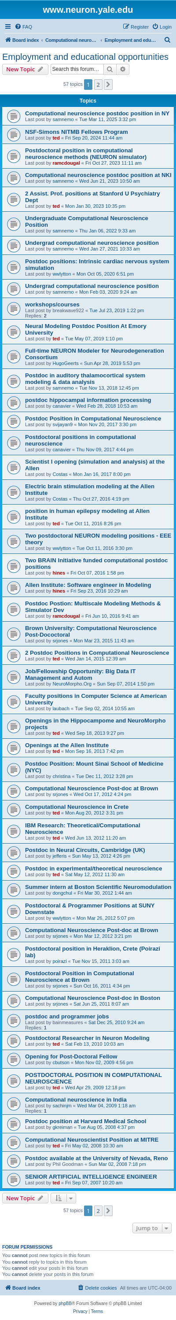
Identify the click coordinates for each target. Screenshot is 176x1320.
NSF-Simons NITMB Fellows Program (76, 132)
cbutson (61, 1062)
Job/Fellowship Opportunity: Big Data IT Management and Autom (80, 674)
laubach (61, 708)
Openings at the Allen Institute (67, 745)
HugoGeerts (65, 363)
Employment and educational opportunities (85, 57)
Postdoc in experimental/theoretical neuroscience (93, 868)
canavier (61, 406)
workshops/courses (52, 304)
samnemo (62, 119)
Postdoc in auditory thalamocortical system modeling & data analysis (85, 378)
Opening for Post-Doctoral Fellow (71, 1056)
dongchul (62, 893)
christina (61, 776)
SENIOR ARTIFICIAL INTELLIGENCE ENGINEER (91, 1176)
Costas (59, 474)
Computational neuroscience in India (76, 1099)
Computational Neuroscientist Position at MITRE (91, 1139)
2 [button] (98, 84)
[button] (108, 84)
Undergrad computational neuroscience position (92, 243)
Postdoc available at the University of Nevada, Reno (96, 1158)
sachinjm (61, 1105)
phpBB (65, 1303)
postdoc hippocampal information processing (88, 400)
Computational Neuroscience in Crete (76, 807)
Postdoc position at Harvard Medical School (86, 1121)
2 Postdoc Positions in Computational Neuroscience (97, 652)
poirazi (59, 961)
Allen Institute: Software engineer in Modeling (88, 585)
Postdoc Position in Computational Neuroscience (93, 418)
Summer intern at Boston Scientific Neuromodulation (98, 887)
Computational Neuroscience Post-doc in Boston (92, 998)
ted (56, 137)
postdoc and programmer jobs (67, 1016)
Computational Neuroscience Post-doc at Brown (91, 788)
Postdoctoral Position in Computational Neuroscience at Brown (79, 976)
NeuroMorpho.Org (72, 683)
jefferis (59, 856)
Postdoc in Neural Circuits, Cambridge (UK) (85, 850)
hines (58, 572)
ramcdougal (66, 163)
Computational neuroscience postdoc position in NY (97, 113)
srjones (60, 640)
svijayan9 (62, 424)
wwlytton (61, 274)
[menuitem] (23, 27)
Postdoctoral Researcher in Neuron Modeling (87, 1038)
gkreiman (62, 1127)
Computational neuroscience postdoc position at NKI (98, 175)
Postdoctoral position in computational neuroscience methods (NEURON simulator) (86, 153)
